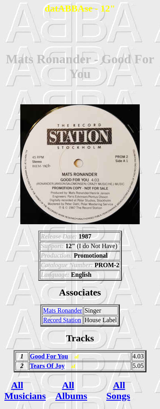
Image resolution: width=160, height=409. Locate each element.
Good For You (49, 356)
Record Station (62, 320)
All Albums (71, 390)
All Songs (118, 390)
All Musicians (25, 390)
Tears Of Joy (47, 365)
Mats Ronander (62, 310)
